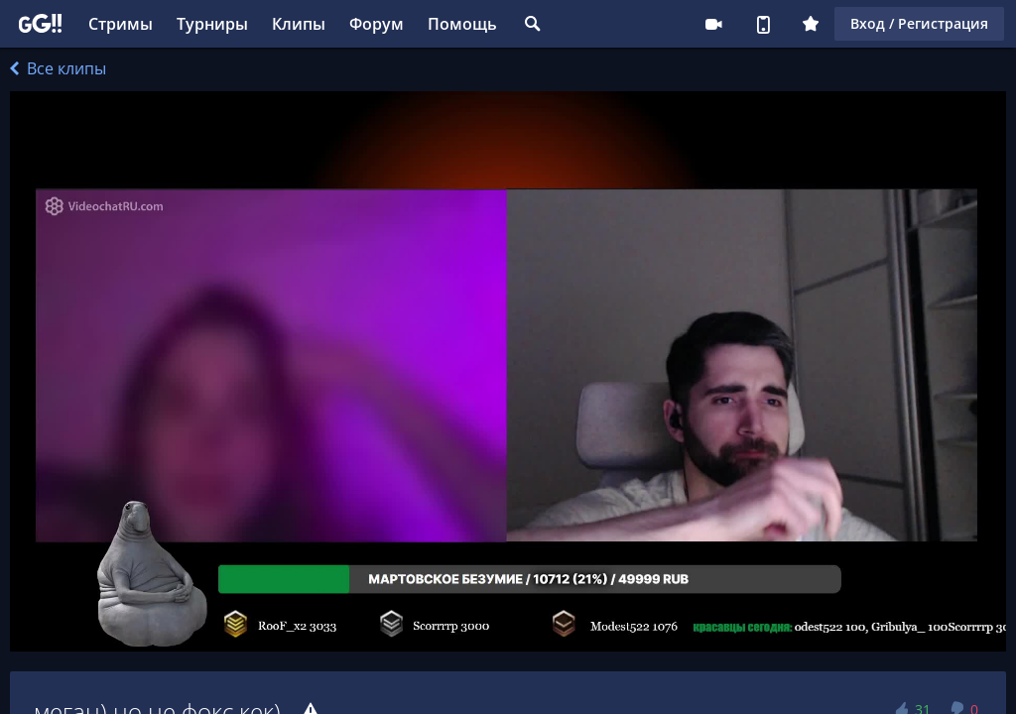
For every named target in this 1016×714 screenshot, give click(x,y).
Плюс (811, 24)
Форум (376, 24)
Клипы (298, 24)
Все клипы (58, 68)
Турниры (212, 24)
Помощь (462, 24)
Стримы (120, 24)
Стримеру (713, 24)
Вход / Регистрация (919, 23)
